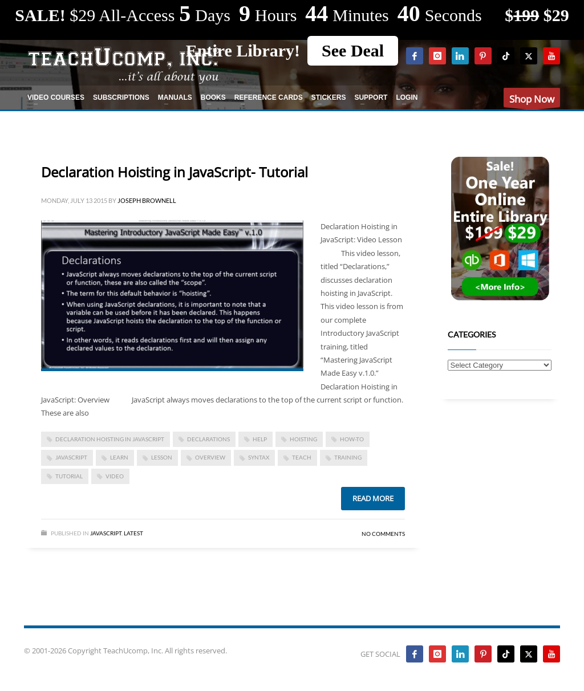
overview (210, 457)
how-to (352, 439)
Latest (133, 533)
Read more (373, 498)
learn (119, 457)
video (115, 476)
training (348, 457)
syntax (258, 457)
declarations (208, 439)
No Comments (383, 533)
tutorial (69, 476)
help (260, 439)
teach (301, 457)
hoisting (303, 439)
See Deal (353, 50)
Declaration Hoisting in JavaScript (109, 439)
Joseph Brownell (146, 200)
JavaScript (71, 457)
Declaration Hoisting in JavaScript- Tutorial (174, 171)
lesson (161, 457)
